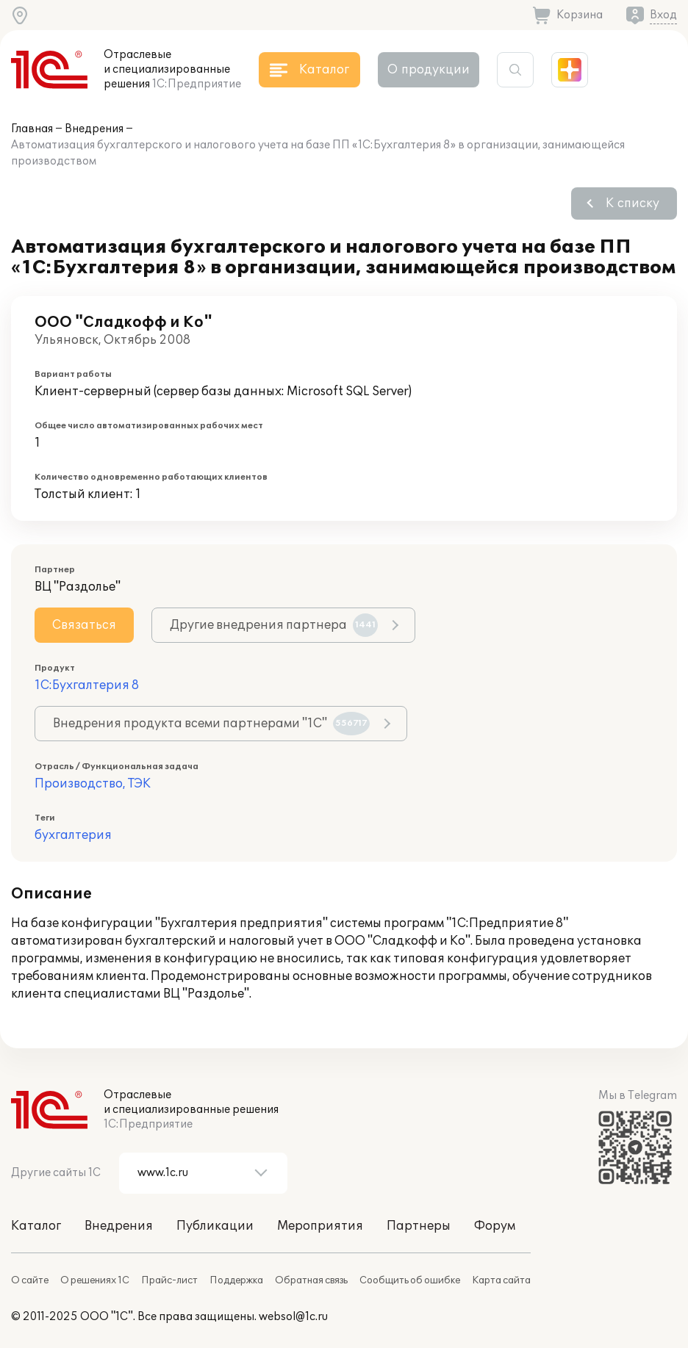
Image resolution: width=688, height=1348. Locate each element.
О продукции (428, 69)
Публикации (215, 1226)
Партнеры (419, 1226)
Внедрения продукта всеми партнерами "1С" (211, 723)
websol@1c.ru (293, 1317)
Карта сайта (501, 1280)
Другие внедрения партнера (274, 625)
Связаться (84, 625)
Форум (494, 1226)
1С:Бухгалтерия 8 (87, 685)
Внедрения (94, 129)
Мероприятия (320, 1226)
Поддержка (236, 1280)
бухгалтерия (73, 835)
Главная (32, 129)
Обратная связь (311, 1280)
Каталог (36, 1226)
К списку (632, 203)
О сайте (30, 1280)
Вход (663, 15)
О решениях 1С (94, 1280)
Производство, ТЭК (93, 783)
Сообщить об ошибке (409, 1280)
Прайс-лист (169, 1280)
